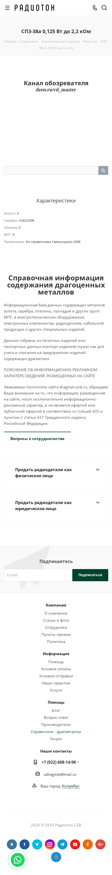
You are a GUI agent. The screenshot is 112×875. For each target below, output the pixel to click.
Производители (56, 724)
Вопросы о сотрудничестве (37, 438)
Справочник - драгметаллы (56, 731)
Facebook (24, 844)
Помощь (56, 661)
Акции (56, 738)
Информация (56, 653)
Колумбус (71, 785)
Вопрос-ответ (56, 717)
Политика (56, 641)
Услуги (56, 690)
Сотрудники (56, 627)
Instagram (50, 844)
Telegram (62, 844)
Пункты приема (56, 634)
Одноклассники (88, 844)
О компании (56, 613)
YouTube (75, 844)
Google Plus (100, 844)
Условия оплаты (56, 668)
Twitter (37, 844)
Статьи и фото (56, 620)
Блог (56, 710)
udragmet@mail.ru (60, 774)
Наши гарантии (56, 682)
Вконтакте (12, 844)
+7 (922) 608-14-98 (58, 762)
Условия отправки (56, 675)
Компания (56, 605)
